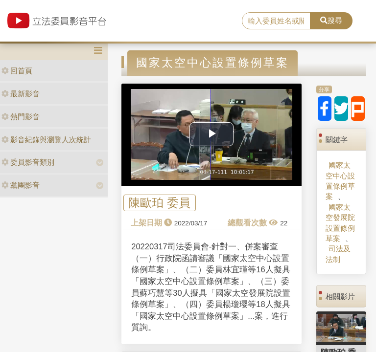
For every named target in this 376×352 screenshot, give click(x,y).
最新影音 (20, 93)
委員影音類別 (27, 162)
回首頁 (16, 70)
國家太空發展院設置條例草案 (340, 222)
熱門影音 (20, 116)
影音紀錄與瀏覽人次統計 (46, 139)
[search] (276, 21)
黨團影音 (20, 185)
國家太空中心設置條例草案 (340, 180)
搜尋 (331, 20)
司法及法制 (338, 253)
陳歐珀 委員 (159, 203)
